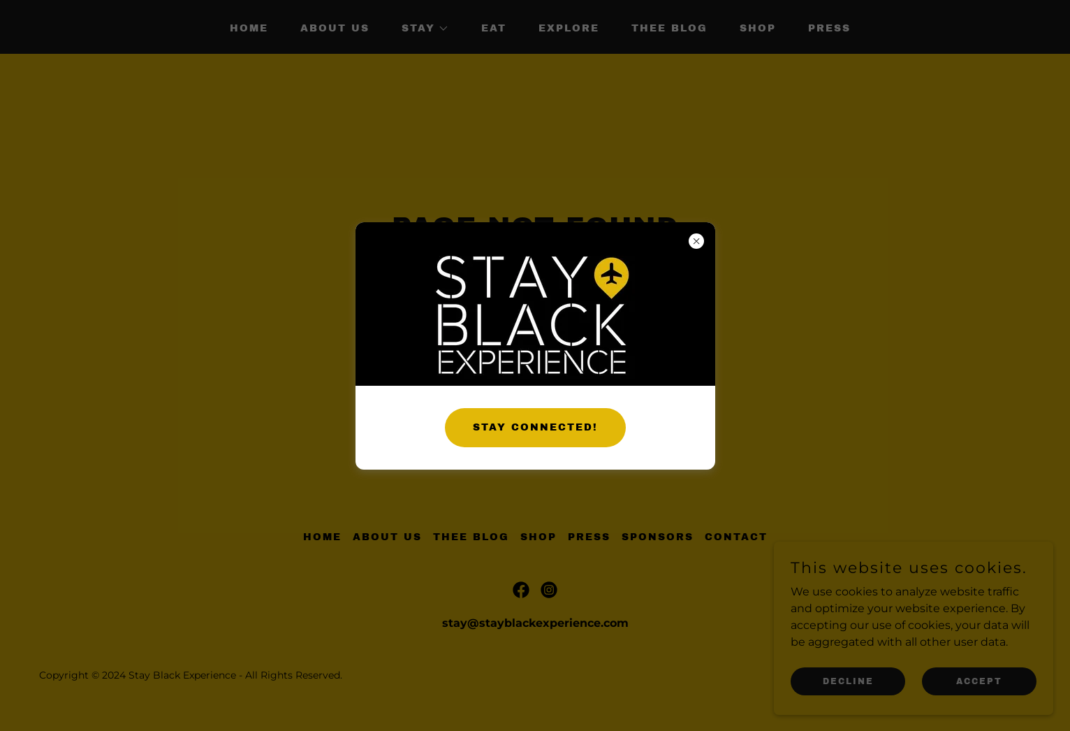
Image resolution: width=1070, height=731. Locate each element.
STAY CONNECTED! (535, 427)
